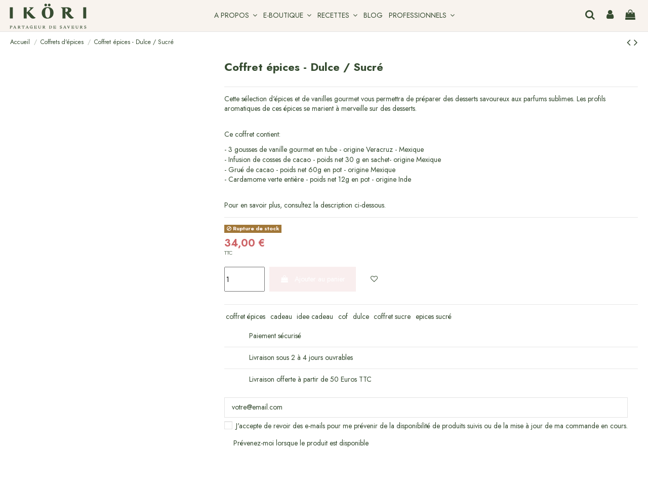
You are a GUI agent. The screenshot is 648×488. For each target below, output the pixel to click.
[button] (235, 16)
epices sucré (434, 316)
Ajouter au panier (312, 279)
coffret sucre (392, 316)
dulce (361, 316)
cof (343, 316)
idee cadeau (315, 316)
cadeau (281, 316)
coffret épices (245, 316)
